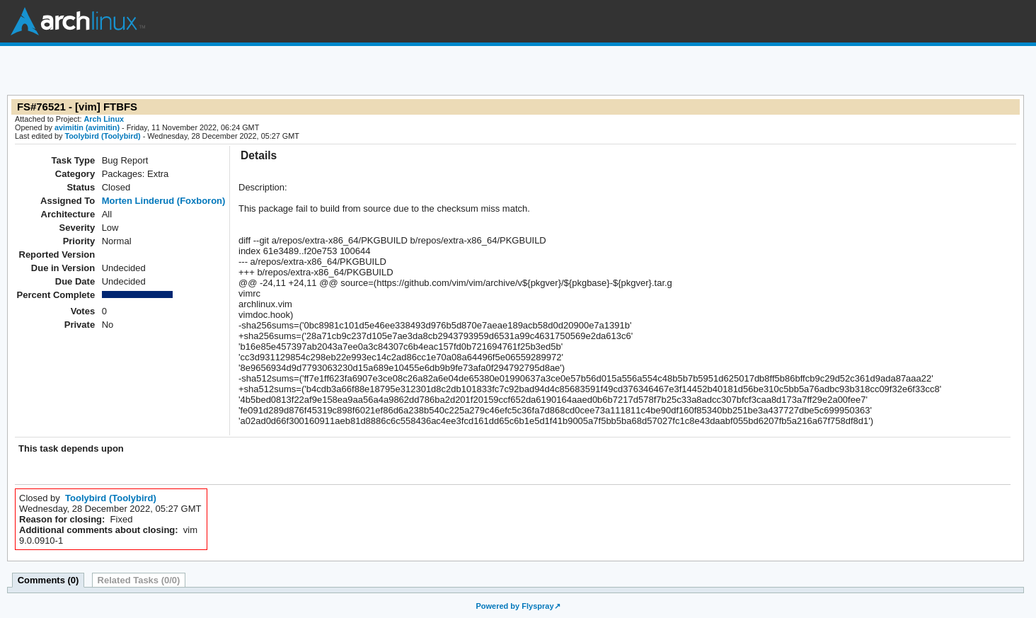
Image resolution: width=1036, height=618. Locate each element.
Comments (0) (48, 580)
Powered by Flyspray (514, 606)
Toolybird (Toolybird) (102, 136)
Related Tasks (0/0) (139, 580)
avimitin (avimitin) (87, 127)
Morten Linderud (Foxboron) (164, 200)
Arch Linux (78, 21)
